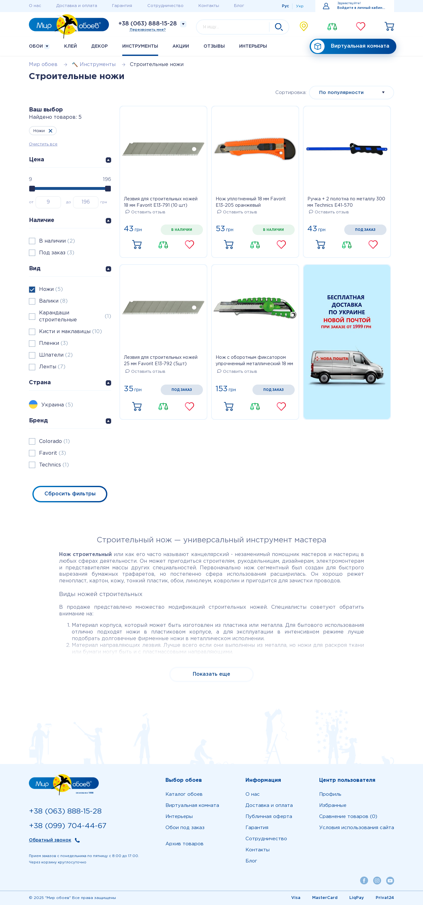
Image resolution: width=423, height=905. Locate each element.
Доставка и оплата (76, 6)
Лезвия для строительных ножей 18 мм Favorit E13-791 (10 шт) (161, 202)
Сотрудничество (165, 6)
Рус (285, 6)
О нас (35, 6)
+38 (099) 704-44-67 (67, 826)
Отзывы (214, 46)
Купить (137, 245)
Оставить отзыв (145, 212)
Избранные (332, 805)
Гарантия (122, 6)
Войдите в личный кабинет (361, 8)
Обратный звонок (50, 840)
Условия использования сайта (356, 828)
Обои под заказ (185, 828)
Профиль (330, 794)
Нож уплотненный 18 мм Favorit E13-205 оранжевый (251, 202)
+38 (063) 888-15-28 (147, 23)
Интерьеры (253, 46)
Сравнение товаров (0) (348, 816)
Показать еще (211, 674)
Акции (180, 46)
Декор (99, 46)
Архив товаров (184, 844)
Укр (300, 6)
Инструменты (140, 46)
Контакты (208, 6)
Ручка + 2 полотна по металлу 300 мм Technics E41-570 (346, 202)
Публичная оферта (268, 816)
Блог (239, 6)
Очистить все (43, 144)
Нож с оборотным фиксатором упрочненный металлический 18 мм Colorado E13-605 (254, 361)
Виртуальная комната (350, 46)
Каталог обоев (184, 794)
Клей (70, 46)
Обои (39, 46)
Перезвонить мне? (148, 29)
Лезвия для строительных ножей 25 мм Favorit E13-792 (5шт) (161, 361)
